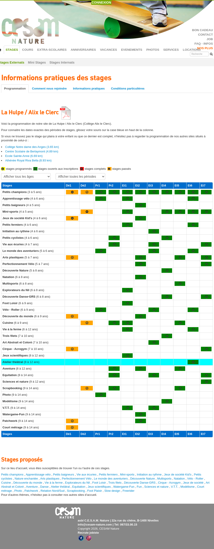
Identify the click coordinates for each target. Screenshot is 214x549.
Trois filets (115, 482)
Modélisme (187, 486)
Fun (139, 486)
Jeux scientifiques (99, 486)
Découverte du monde (28, 482)
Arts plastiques (49, 478)
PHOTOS (152, 49)
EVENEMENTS (131, 49)
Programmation (15, 88)
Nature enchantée (26, 478)
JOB (210, 39)
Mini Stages (37, 62)
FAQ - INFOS (203, 43)
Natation (179, 478)
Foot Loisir (99, 482)
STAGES (12, 49)
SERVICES (171, 49)
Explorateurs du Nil (77, 482)
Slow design (112, 490)
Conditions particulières (128, 88)
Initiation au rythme (149, 474)
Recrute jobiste (88, 532)
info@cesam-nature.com (95, 524)
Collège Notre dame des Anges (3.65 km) (32, 147)
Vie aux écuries (87, 474)
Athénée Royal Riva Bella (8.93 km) (28, 160)
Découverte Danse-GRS (139, 482)
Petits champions (12, 474)
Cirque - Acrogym (169, 482)
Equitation (78, 486)
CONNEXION (101, 2)
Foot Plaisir (94, 490)
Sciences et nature (156, 486)
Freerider (128, 490)
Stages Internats (61, 62)
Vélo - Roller (195, 478)
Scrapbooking (76, 490)
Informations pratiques (89, 88)
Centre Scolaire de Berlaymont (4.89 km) (31, 151)
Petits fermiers (108, 474)
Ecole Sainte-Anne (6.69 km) (24, 156)
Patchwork (31, 490)
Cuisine (6, 482)
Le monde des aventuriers (111, 478)
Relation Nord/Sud (52, 490)
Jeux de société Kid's (177, 474)
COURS (27, 49)
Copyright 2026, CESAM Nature (98, 528)
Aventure (32, 486)
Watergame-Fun (123, 486)
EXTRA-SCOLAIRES (51, 49)
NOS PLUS (205, 48)
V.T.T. (174, 486)
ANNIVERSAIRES (83, 49)
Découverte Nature (142, 478)
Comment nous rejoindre (49, 88)
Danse (44, 486)
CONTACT (205, 34)
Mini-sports (127, 474)
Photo (18, 490)
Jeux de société (193, 482)
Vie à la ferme (54, 482)
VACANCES (108, 49)
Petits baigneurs (63, 474)
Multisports (164, 478)
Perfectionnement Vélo (77, 478)
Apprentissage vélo (38, 474)
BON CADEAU (202, 30)
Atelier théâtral (60, 486)
